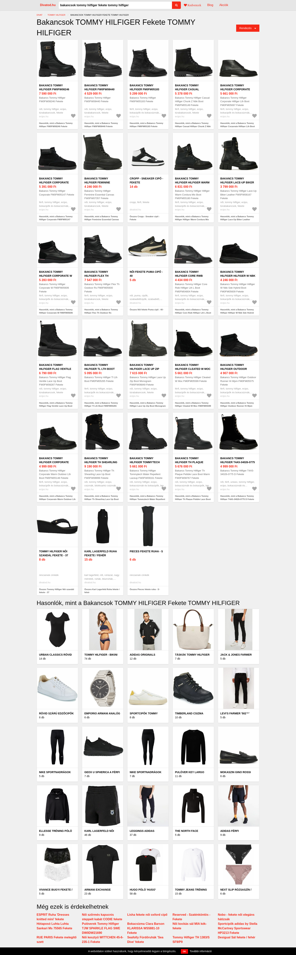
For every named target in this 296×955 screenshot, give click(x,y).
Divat (39, 15)
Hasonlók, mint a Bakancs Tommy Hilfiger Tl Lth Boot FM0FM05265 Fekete (101, 406)
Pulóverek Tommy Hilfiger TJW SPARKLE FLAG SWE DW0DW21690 (101, 928)
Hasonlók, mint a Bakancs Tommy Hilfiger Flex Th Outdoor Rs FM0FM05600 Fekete (101, 312)
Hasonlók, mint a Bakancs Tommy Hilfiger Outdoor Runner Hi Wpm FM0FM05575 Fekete (237, 406)
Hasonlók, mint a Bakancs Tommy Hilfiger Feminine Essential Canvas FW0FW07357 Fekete (101, 219)
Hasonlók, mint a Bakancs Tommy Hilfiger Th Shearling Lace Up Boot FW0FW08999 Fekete (101, 499)
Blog (210, 5)
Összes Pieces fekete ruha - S (144, 589)
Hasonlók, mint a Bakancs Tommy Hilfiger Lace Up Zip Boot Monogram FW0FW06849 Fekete (148, 406)
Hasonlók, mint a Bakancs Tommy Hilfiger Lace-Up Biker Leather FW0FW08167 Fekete (237, 219)
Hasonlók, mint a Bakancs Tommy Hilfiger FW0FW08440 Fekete (101, 124)
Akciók (223, 5)
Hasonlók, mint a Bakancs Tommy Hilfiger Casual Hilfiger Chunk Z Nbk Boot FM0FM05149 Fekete (193, 126)
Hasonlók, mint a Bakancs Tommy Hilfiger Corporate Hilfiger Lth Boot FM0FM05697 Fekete (237, 126)
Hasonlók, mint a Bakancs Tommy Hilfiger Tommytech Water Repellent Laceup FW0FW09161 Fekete (147, 499)
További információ (201, 951)
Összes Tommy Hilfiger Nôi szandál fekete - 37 (56, 591)
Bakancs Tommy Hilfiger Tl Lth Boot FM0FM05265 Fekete (99, 368)
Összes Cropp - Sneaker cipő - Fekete (145, 218)
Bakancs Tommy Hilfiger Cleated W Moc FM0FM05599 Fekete (192, 368)
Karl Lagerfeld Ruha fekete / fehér (100, 553)
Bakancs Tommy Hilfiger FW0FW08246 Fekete (54, 89)
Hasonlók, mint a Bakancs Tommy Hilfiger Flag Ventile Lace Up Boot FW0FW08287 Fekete (56, 406)
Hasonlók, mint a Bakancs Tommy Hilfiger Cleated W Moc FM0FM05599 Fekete (193, 406)
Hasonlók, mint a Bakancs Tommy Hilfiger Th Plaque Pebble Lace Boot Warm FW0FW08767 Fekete (193, 499)
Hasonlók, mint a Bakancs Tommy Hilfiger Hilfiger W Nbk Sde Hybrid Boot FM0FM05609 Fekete (237, 312)
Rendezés (245, 28)
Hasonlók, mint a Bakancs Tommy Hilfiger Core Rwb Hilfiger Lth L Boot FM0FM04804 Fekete (193, 312)
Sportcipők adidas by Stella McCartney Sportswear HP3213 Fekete (237, 928)
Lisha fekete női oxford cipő (147, 914)
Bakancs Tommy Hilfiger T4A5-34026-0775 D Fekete (237, 462)
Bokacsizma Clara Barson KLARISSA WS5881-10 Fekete (145, 928)
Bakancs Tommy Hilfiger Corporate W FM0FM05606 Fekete (55, 275)
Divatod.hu (48, 5)
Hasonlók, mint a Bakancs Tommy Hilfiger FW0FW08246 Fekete (56, 124)
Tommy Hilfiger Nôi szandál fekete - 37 (53, 553)
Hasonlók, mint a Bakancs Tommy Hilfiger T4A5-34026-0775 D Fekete (237, 497)
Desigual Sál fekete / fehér (236, 937)
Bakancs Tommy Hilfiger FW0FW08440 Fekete (99, 89)
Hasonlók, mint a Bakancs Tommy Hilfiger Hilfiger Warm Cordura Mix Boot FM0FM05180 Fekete (192, 219)
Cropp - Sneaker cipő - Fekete (146, 180)
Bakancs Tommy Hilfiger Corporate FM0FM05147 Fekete (54, 182)
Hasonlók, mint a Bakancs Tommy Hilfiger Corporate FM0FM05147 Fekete (56, 219)
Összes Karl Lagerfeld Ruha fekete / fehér (102, 591)
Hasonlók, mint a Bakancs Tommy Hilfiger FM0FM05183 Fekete (146, 124)
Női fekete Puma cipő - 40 (146, 273)
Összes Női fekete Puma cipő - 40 (146, 309)
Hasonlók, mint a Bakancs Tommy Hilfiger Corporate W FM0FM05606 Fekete (56, 312)
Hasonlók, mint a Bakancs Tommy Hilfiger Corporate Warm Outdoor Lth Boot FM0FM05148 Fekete (57, 499)
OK (184, 951)
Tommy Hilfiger (56, 15)
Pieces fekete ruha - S (146, 551)
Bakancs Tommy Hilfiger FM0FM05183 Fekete (144, 89)
